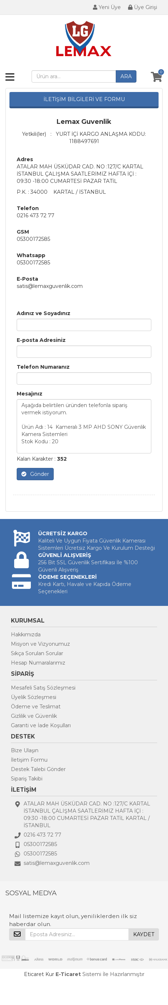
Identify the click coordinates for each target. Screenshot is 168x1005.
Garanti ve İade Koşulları (41, 725)
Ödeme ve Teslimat (36, 706)
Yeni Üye (107, 7)
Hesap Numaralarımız (38, 662)
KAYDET (143, 934)
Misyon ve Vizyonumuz (40, 644)
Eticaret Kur (39, 974)
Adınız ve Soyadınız (43, 313)
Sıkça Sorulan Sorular (37, 653)
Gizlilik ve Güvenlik (34, 716)
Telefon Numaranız (43, 367)
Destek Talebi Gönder (38, 769)
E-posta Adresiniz (41, 340)
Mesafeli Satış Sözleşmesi (43, 687)
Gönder (35, 474)
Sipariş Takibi (26, 778)
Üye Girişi (142, 7)
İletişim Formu (29, 760)
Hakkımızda (26, 634)
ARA (126, 76)
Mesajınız (29, 393)
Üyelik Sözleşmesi (33, 697)
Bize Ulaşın (24, 750)
